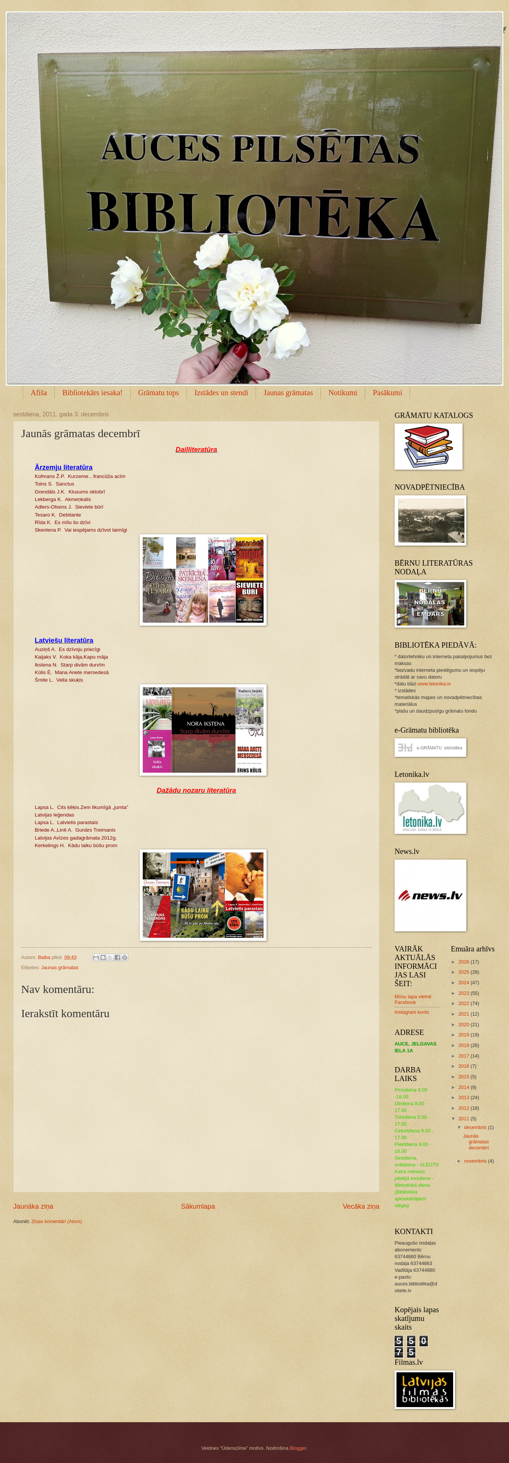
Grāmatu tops (158, 392)
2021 (464, 1014)
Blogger (298, 1448)
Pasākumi (387, 392)
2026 (464, 962)
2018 (464, 1045)
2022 (464, 1003)
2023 (464, 993)
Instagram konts (412, 1012)
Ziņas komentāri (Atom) (56, 1221)
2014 (464, 1087)
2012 (464, 1108)
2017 (464, 1056)
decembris (476, 1127)
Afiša (39, 392)
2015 (464, 1076)
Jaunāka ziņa (33, 1206)
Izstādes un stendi (221, 392)
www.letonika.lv (434, 684)
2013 (464, 1097)
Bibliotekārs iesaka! (92, 392)
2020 (464, 1024)
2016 (464, 1066)
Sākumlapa (198, 1206)
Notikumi (343, 392)
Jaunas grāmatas (288, 392)
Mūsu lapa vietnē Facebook (413, 999)
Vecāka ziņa (361, 1206)
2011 (464, 1118)
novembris (476, 1161)
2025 (464, 972)
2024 (464, 982)
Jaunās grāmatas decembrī (476, 1142)
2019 (464, 1035)
